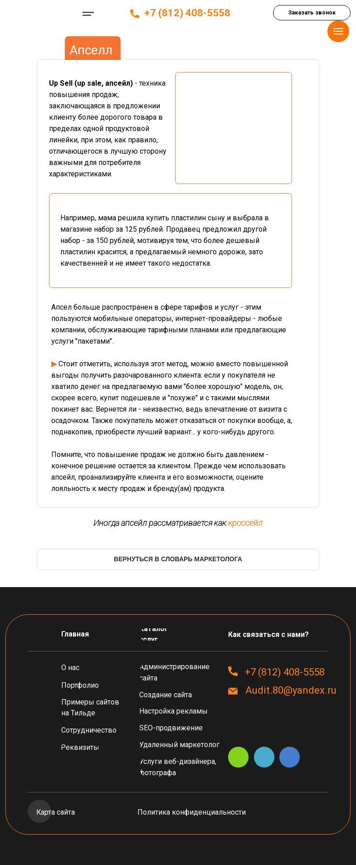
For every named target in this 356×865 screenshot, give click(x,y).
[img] (39, 13)
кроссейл (245, 523)
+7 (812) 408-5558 (187, 13)
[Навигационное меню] (338, 31)
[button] (312, 12)
